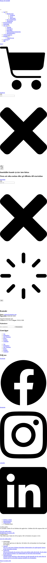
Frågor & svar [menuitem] (10, 38)
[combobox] (7, 96)
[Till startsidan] (22, 307)
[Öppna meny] (0, 9)
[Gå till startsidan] (22, 7)
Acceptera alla (11, 533)
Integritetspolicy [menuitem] (11, 33)
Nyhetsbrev (6, 335)
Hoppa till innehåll (5, 0)
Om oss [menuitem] (5, 25)
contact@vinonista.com (10, 314)
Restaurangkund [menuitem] (7, 22)
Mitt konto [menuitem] (13, 18)
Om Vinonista (7, 337)
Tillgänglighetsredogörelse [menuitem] (14, 31)
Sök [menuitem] (4, 41)
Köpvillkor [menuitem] (9, 30)
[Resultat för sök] (23, 276)
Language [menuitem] (6, 39)
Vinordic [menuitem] (9, 27)
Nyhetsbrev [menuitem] (10, 29)
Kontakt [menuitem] (5, 36)
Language (5, 341)
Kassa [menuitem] (11, 16)
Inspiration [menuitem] (6, 24)
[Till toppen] (0, 562)
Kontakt (5, 340)
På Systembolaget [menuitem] (11, 19)
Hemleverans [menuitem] (10, 13)
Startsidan (2, 179)
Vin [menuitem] (4, 12)
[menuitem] (6, 12)
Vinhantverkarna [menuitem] (7, 34)
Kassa (4, 338)
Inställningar (3, 533)
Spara (1, 560)
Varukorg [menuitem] (12, 15)
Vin (4, 334)
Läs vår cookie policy (5, 531)
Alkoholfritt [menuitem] (10, 21)
